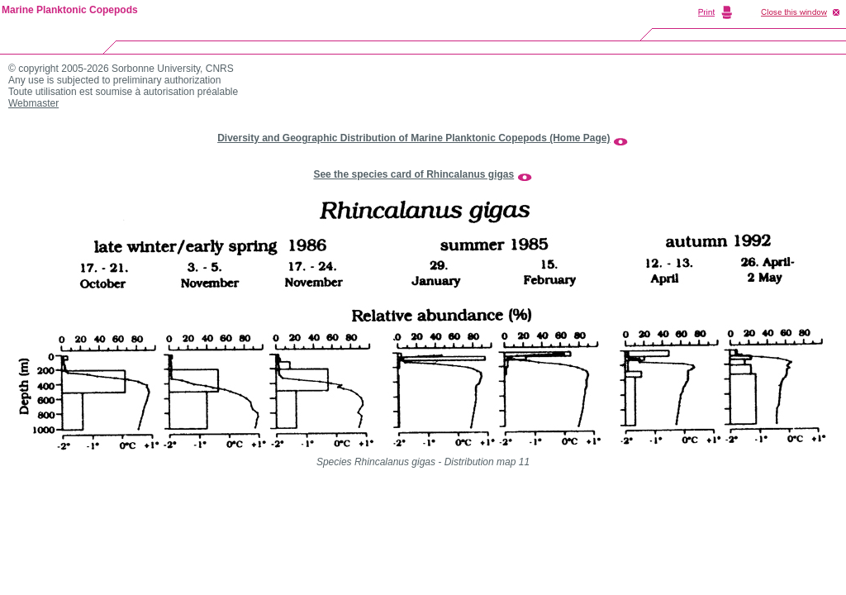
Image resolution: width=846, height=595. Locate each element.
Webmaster (33, 103)
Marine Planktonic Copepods (70, 10)
